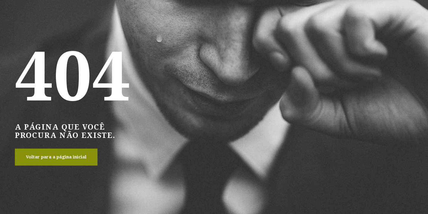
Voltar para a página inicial (56, 157)
